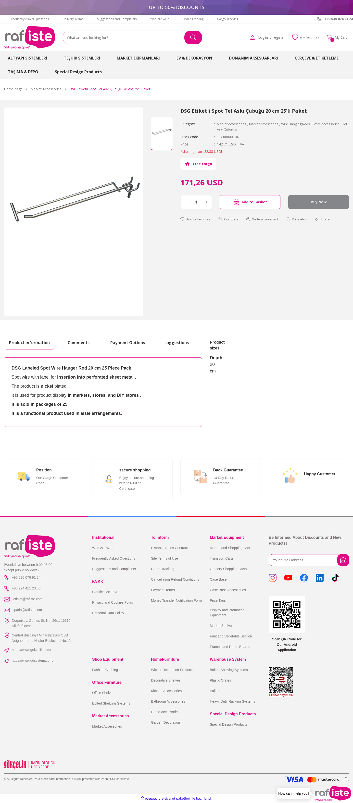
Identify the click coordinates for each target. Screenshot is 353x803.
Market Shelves (221, 626)
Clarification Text (104, 592)
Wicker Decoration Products (172, 670)
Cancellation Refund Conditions (175, 579)
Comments (78, 342)
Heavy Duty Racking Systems (232, 701)
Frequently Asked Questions (29, 19)
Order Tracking (192, 19)
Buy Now (318, 201)
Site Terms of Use (164, 558)
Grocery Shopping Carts (228, 569)
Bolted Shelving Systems (111, 703)
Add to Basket (250, 202)
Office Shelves (103, 693)
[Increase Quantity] (207, 201)
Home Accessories (165, 712)
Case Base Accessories (228, 590)
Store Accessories (332, 123)
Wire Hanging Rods (300, 123)
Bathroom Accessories (168, 701)
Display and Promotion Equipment (227, 612)
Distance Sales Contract (169, 548)
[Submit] (343, 560)
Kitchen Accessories (166, 691)
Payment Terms (163, 590)
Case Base (218, 579)
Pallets (215, 691)
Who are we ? (159, 19)
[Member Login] (251, 37)
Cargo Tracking (227, 19)
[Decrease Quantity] (185, 201)
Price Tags (218, 600)
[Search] (132, 37)
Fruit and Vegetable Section (231, 636)
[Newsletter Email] (309, 560)
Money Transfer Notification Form (176, 600)
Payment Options (127, 342)
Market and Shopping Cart (230, 548)
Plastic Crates (220, 680)
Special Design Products (228, 724)
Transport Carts (222, 558)
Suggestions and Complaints (117, 19)
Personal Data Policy (108, 613)
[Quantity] (196, 201)
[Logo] (29, 37)
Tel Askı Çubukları (231, 129)
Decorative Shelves (166, 680)
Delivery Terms (73, 19)
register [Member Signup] (277, 37)
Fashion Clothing (105, 670)
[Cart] (337, 37)
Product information (29, 342)
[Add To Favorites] (196, 219)
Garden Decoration (165, 722)
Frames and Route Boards (230, 647)
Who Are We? (102, 548)
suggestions (176, 342)
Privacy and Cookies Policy (113, 602)
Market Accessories (232, 123)
